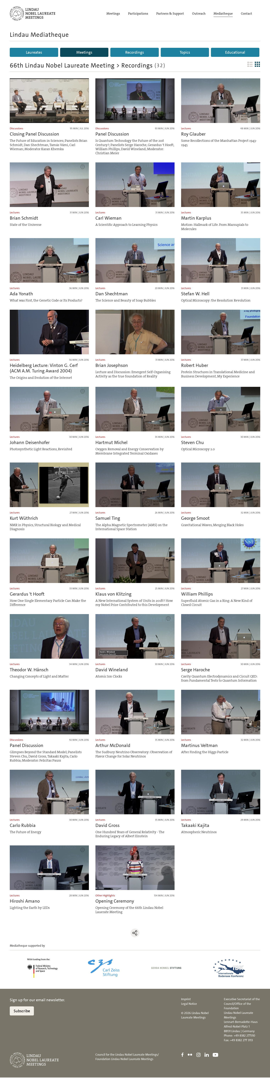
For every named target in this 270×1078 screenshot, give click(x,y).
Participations (138, 14)
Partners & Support (170, 14)
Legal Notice (189, 1004)
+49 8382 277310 (244, 1036)
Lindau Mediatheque (39, 35)
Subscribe (22, 1011)
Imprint (186, 1000)
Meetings (113, 14)
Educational (235, 52)
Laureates (34, 52)
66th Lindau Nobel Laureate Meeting (62, 66)
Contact (246, 14)
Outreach (199, 14)
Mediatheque (223, 14)
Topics (185, 52)
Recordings (134, 52)
